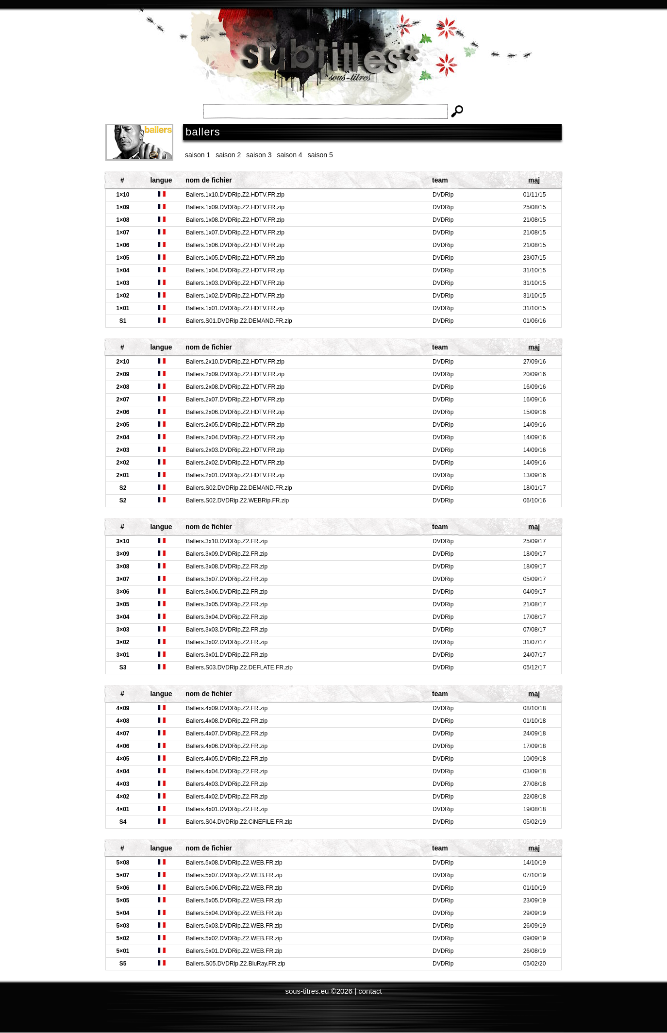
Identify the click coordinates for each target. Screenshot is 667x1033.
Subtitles (333, 63)
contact (370, 991)
